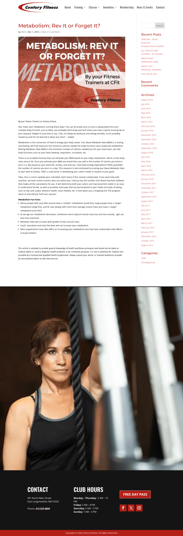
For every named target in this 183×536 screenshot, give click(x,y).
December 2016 (148, 236)
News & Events (145, 7)
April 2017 (146, 218)
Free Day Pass (135, 494)
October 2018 (147, 143)
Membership (127, 7)
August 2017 (147, 201)
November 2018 (148, 139)
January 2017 (147, 232)
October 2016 (147, 240)
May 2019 (145, 113)
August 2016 (147, 245)
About (67, 7)
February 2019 (148, 126)
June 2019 (146, 108)
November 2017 (148, 188)
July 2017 (145, 205)
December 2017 (148, 183)
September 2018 (149, 148)
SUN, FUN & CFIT (149, 74)
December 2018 (148, 135)
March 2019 (146, 121)
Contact (160, 7)
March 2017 (146, 223)
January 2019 (147, 130)
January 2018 (147, 179)
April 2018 (146, 166)
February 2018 (148, 174)
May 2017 (145, 214)
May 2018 (145, 161)
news (43, 32)
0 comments (54, 32)
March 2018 (146, 170)
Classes (93, 7)
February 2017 (148, 227)
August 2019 (147, 99)
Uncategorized (148, 262)
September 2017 (149, 196)
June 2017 (146, 210)
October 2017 (147, 192)
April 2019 (146, 117)
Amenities (108, 7)
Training (78, 7)
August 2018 (147, 152)
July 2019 (145, 104)
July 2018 (145, 157)
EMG (23, 32)
